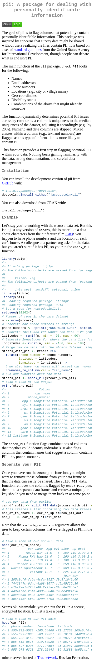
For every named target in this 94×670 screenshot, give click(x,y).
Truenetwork (47, 664)
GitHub (7, 187)
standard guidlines (28, 52)
